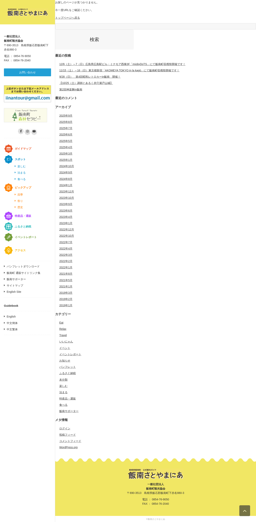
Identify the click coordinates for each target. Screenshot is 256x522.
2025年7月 (65, 128)
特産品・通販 (23, 215)
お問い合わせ (27, 72)
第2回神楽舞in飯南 (70, 89)
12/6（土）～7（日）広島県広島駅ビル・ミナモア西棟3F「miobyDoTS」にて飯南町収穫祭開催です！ (122, 64)
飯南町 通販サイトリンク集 (23, 272)
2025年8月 (65, 121)
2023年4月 (65, 216)
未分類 (63, 379)
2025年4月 (65, 147)
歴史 (20, 207)
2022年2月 (65, 261)
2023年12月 (66, 191)
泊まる (21, 172)
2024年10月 (66, 166)
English (11, 316)
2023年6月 (65, 210)
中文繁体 (12, 329)
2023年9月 (65, 204)
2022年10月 (66, 235)
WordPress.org (68, 447)
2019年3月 (65, 292)
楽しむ (21, 166)
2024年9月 (65, 172)
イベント (64, 348)
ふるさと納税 (23, 226)
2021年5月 (65, 280)
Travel (63, 335)
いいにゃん (66, 341)
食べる (21, 179)
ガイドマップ (23, 148)
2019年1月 (65, 305)
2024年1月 (65, 185)
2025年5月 (65, 141)
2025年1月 (65, 159)
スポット (20, 159)
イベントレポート (26, 237)
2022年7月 (65, 242)
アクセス (20, 250)
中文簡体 (12, 323)
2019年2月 (65, 299)
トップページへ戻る (67, 17)
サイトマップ (15, 285)
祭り (20, 201)
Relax (62, 329)
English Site (14, 291)
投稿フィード (67, 434)
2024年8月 (65, 178)
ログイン (64, 428)
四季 (20, 194)
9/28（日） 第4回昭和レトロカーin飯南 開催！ (90, 76)
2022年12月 (66, 229)
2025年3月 (65, 153)
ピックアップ (23, 187)
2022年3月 (65, 254)
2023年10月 (66, 197)
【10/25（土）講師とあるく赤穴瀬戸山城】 (86, 83)
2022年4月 (65, 248)
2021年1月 (65, 286)
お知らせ (64, 360)
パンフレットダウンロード (23, 266)
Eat (61, 322)
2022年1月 (65, 267)
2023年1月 (65, 223)
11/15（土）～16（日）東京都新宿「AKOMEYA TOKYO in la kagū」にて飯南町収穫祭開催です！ (119, 70)
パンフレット (67, 366)
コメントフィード (70, 441)
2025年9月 (65, 115)
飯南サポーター (16, 279)
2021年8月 (65, 273)
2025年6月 (65, 134)
